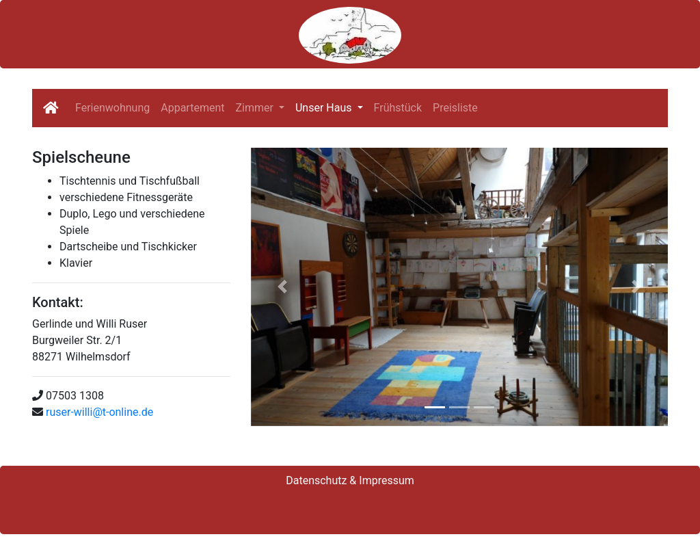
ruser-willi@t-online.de (99, 412)
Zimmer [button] (255, 107)
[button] (282, 287)
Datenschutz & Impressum (350, 480)
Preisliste (455, 107)
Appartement (192, 107)
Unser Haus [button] (325, 107)
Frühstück (398, 107)
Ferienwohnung (112, 107)
